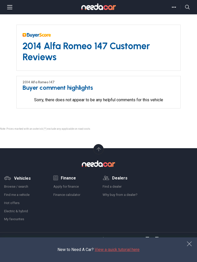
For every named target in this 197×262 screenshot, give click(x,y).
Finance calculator (66, 195)
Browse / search (16, 186)
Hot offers (11, 203)
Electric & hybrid (16, 211)
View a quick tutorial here (117, 249)
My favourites (14, 219)
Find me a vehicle (16, 195)
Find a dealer (112, 186)
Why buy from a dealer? (120, 195)
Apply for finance (66, 186)
